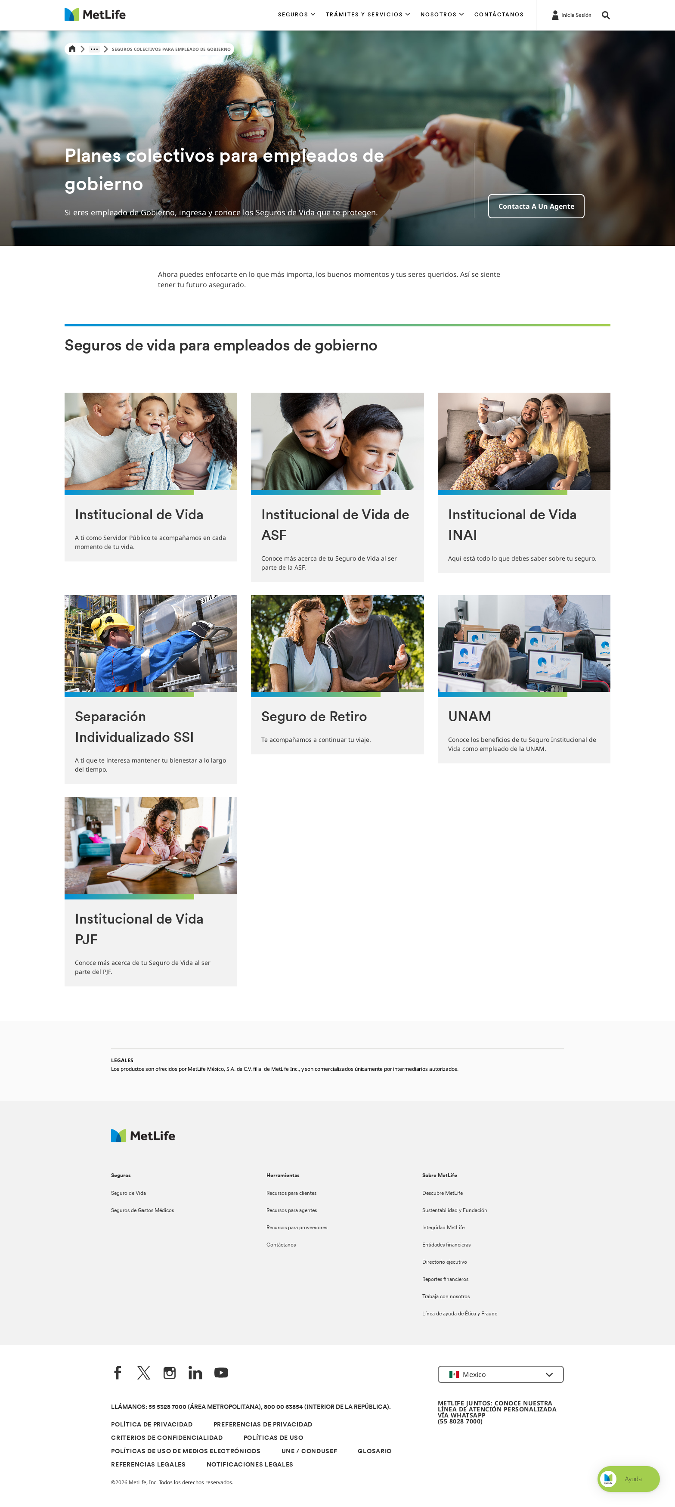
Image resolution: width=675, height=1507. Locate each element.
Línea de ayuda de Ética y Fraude (459, 1314)
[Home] (72, 49)
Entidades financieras (446, 1245)
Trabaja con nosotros (446, 1296)
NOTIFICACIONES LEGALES (250, 1465)
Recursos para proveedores (296, 1228)
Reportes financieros (445, 1279)
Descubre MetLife (442, 1193)
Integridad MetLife (443, 1228)
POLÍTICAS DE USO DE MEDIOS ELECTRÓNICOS (185, 1451)
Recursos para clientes (291, 1193)
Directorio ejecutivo (444, 1262)
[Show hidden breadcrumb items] (94, 49)
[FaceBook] (118, 1374)
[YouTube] (221, 1374)
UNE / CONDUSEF (310, 1451)
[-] (570, 14)
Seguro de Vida (128, 1193)
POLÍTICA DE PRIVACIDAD (151, 1425)
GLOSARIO (375, 1451)
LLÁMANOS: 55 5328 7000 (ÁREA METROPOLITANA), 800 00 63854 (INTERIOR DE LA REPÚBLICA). (251, 1407)
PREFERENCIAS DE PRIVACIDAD (263, 1425)
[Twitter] (144, 1374)
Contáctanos (281, 1245)
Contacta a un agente (536, 206)
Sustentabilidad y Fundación (454, 1210)
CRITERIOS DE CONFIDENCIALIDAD (167, 1438)
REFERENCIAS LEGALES (148, 1465)
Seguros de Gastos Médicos (142, 1210)
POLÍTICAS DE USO (273, 1438)
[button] (297, 15)
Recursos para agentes (291, 1210)
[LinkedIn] (195, 1374)
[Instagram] (169, 1374)
